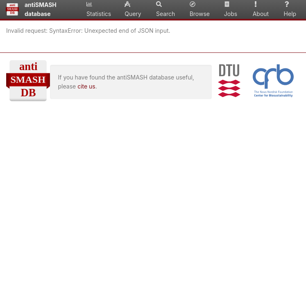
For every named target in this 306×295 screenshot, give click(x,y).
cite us (86, 86)
